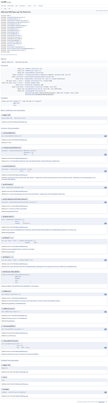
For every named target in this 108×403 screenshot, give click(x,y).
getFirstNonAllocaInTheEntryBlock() (41, 230)
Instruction (35, 68)
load (36, 101)
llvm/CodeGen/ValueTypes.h (15, 27)
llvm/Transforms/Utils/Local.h (16, 50)
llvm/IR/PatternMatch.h (14, 42)
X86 (9, 8)
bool (23, 68)
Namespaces (22, 5)
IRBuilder (44, 74)
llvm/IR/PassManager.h (13, 40)
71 (10, 298)
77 (10, 315)
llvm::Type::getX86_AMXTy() (33, 161)
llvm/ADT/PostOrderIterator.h (16, 17)
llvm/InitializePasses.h (14, 43)
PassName (66, 93)
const (7, 101)
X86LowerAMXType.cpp (21, 122)
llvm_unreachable (21, 208)
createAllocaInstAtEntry (32, 74)
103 (11, 158)
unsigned (54, 78)
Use (39, 89)
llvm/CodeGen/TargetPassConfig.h (17, 25)
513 (11, 351)
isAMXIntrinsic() (72, 266)
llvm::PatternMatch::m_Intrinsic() (17, 301)
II (41, 68)
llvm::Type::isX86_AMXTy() (8, 179)
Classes (30, 5)
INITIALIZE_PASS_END (31, 94)
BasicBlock (58, 74)
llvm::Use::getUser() (48, 266)
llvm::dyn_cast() (18, 266)
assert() (9, 177)
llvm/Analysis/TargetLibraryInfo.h (17, 20)
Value (36, 70)
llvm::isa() (12, 208)
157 (11, 246)
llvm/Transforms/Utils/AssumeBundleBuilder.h (20, 48)
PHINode (34, 82)
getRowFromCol (29, 78)
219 (11, 264)
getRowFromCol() (13, 211)
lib (1, 8)
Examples (41, 5)
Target (5, 8)
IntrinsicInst (36, 80)
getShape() (12, 232)
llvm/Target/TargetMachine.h (15, 47)
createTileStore (30, 87)
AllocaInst (20, 74)
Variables (106, 10)
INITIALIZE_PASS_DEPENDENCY (23, 286)
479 (11, 191)
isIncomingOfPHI (30, 91)
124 (11, 227)
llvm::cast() (15, 177)
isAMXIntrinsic (29, 70)
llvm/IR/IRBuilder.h (13, 34)
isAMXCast (28, 68)
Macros (97, 10)
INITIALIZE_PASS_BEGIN (31, 93)
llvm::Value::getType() (86, 177)
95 (10, 140)
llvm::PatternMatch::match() (52, 301)
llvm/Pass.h (10, 45)
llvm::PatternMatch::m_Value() (34, 301)
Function (38, 72)
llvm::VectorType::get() (16, 194)
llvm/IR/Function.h (13, 32)
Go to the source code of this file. (9, 54)
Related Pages (10, 5)
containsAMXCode (30, 72)
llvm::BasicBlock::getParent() (17, 161)
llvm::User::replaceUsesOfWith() (30, 354)
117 (11, 206)
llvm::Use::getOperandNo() (29, 266)
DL (8, 161)
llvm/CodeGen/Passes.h (13, 24)
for (33, 101)
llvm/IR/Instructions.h (14, 35)
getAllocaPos (29, 85)
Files (35, 5)
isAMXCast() (62, 266)
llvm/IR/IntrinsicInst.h (14, 37)
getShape (27, 80)
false (14, 105)
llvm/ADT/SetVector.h (13, 19)
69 (10, 122)
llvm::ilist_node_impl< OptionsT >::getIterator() (30, 177)
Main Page (3, 5)
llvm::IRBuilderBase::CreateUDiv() (22, 230)
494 (11, 175)
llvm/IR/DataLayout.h (13, 30)
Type (66, 74)
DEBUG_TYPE (10, 62)
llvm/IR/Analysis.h (13, 29)
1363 (11, 372)
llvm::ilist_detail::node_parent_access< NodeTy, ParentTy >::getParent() (61, 177)
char (11, 101)
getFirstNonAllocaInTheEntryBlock (35, 76)
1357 (11, 396)
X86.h (8, 15)
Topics (16, 5)
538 (11, 333)
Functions (101, 10)
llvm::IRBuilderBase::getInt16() (59, 230)
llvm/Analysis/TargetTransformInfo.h (18, 22)
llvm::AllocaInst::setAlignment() (51, 161)
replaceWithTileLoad (31, 89)
